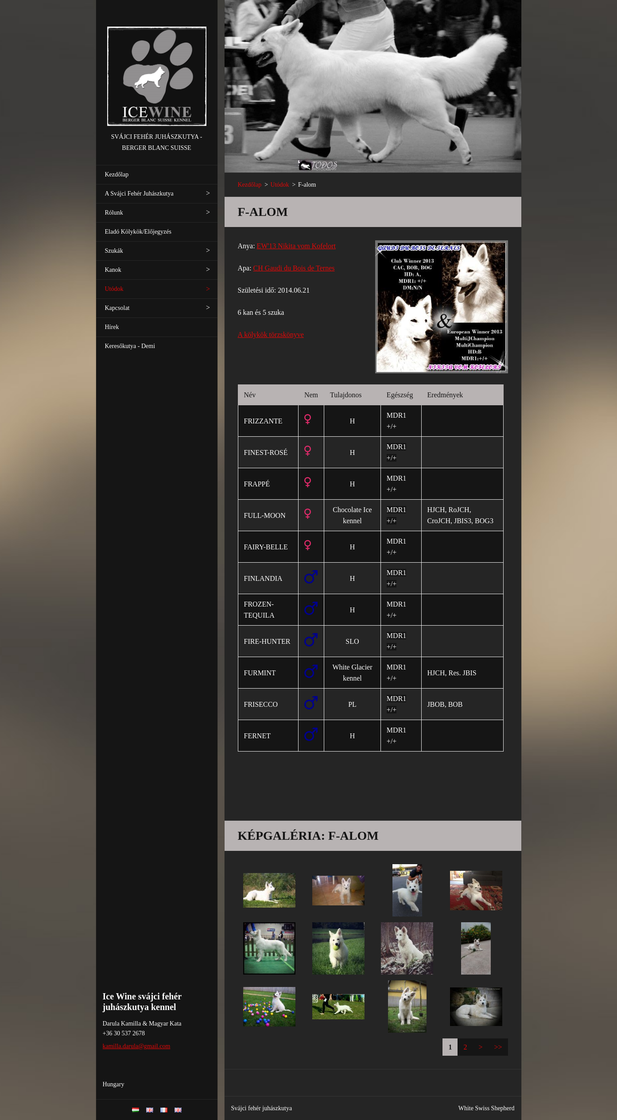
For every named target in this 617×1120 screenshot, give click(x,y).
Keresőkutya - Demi (130, 346)
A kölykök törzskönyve (271, 334)
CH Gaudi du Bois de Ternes (294, 268)
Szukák (114, 250)
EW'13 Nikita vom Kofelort (296, 246)
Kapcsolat (117, 308)
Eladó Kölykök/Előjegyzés (138, 231)
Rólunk (114, 212)
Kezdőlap (117, 174)
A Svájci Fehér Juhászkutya (139, 193)
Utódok (114, 289)
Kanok (113, 269)
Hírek (112, 327)
